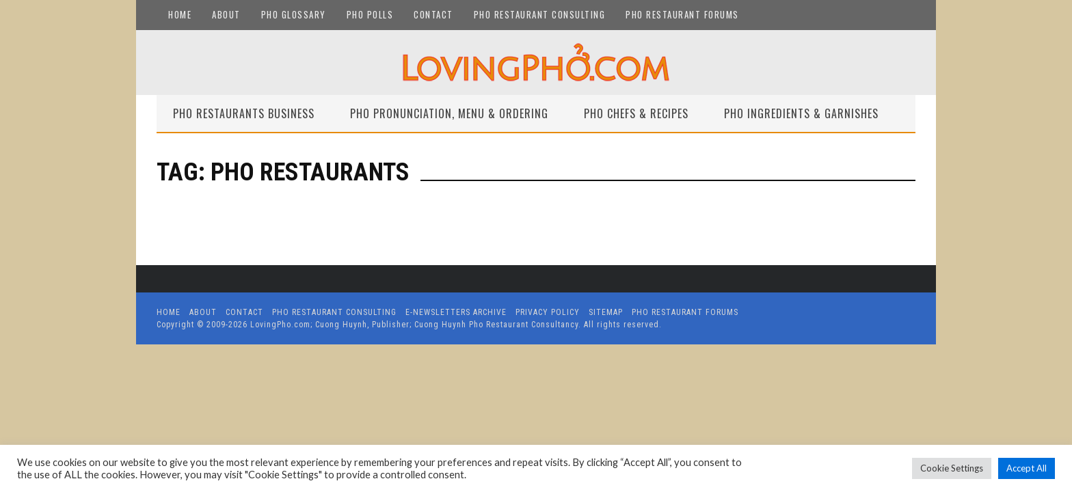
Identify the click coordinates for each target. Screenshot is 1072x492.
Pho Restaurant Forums (682, 14)
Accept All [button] (1026, 468)
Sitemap (606, 312)
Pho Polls (370, 14)
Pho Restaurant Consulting (540, 14)
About (226, 14)
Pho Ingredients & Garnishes (801, 113)
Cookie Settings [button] (951, 468)
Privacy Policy (547, 312)
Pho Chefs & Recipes (636, 113)
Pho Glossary (293, 14)
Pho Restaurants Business (243, 113)
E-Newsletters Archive (456, 312)
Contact (433, 14)
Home (179, 14)
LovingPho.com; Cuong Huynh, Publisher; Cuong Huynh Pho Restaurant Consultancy (414, 324)
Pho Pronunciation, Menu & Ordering (449, 113)
